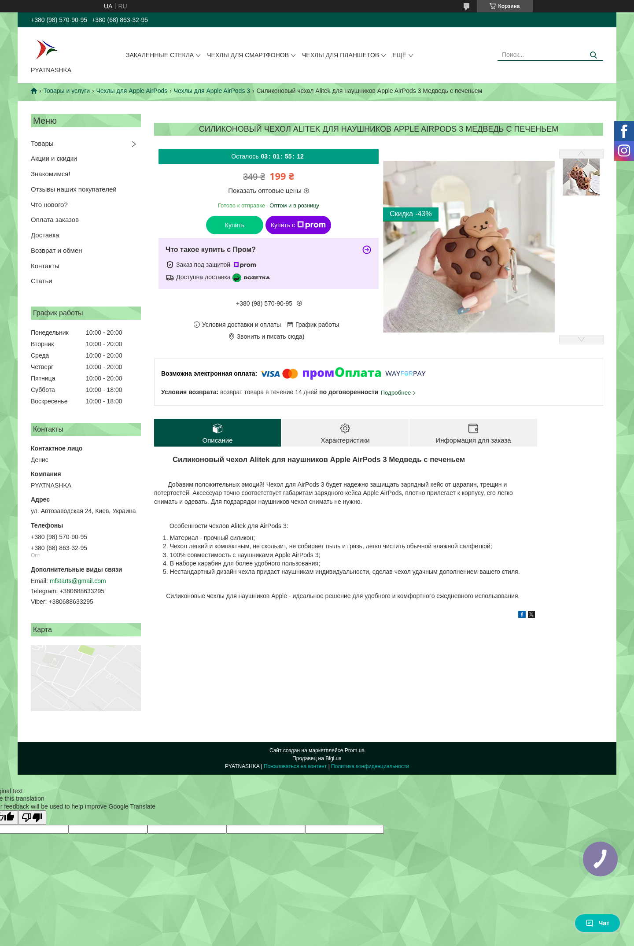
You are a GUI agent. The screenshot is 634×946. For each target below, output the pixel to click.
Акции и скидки (54, 158)
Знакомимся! (50, 173)
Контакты (45, 266)
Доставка (45, 235)
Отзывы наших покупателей (74, 189)
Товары (42, 143)
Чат (597, 923)
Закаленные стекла (160, 55)
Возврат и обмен (56, 250)
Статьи (41, 281)
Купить (234, 225)
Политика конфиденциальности (370, 766)
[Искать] (593, 55)
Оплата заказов (55, 219)
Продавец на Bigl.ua (317, 758)
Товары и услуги (66, 91)
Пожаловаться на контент (295, 766)
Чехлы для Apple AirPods (132, 91)
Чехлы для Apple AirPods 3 (212, 91)
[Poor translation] (32, 817)
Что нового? (49, 204)
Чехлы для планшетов (340, 55)
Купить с (298, 225)
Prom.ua (355, 750)
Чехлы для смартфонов (248, 55)
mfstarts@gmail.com (78, 580)
